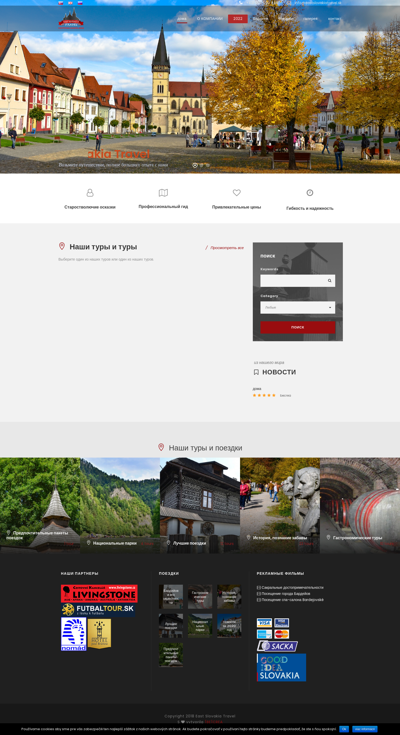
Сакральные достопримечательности (293, 587)
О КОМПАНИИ (210, 18)
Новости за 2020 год (229, 625)
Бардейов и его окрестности (171, 596)
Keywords (269, 269)
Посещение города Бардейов (286, 593)
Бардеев (260, 18)
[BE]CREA (214, 722)
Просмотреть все (224, 247)
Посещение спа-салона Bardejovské (293, 599)
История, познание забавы (229, 596)
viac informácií (365, 729)
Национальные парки (200, 625)
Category (269, 295)
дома (182, 18)
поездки (286, 18)
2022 (237, 18)
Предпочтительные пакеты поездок (171, 654)
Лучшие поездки (171, 625)
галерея (311, 18)
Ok (344, 729)
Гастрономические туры (200, 596)
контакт (335, 18)
